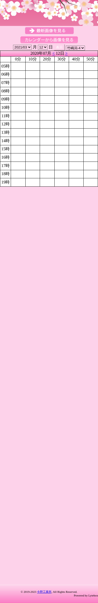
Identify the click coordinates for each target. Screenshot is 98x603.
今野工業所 (44, 591)
